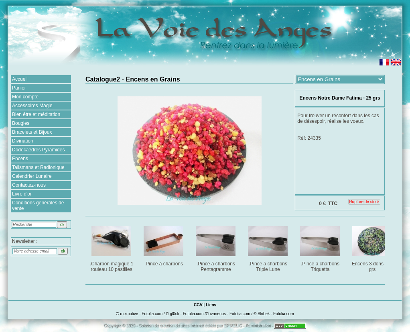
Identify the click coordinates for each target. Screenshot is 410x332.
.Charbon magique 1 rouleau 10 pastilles (112, 247)
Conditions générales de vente (38, 205)
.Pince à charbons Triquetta (320, 247)
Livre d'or (22, 194)
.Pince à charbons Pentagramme (216, 247)
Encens (20, 158)
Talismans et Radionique (38, 167)
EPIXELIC (233, 325)
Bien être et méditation (36, 114)
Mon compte (25, 97)
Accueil (20, 79)
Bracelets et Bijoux (32, 132)
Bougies (20, 123)
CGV (198, 305)
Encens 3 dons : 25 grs (372, 247)
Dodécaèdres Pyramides (38, 150)
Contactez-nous (29, 185)
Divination (22, 141)
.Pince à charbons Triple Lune (268, 247)
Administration (257, 325)
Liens (211, 305)
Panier (19, 88)
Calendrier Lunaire (32, 176)
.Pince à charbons (164, 245)
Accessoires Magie (32, 105)
